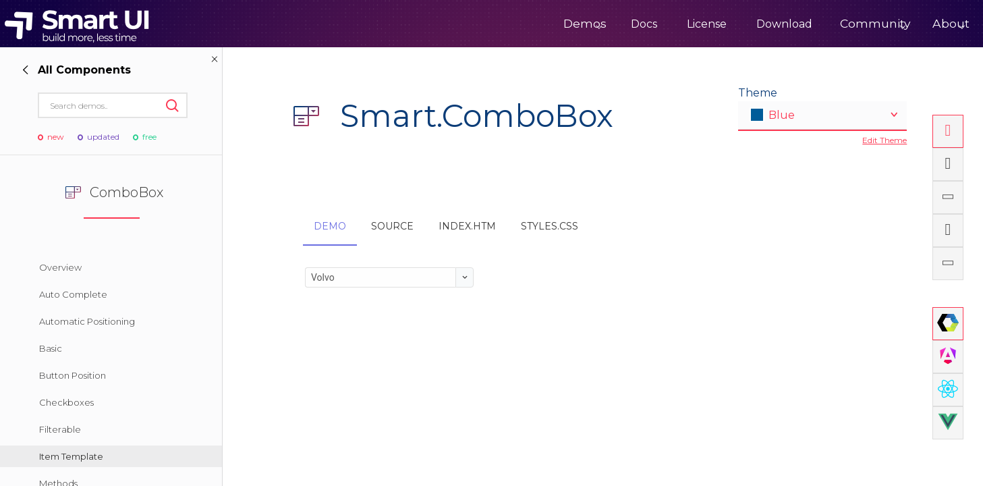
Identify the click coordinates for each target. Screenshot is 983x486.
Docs (603, 24)
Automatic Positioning (87, 321)
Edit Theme (884, 140)
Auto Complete (73, 294)
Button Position (72, 375)
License (666, 24)
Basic (50, 348)
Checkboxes (66, 402)
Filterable (60, 429)
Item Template (71, 456)
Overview (60, 267)
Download (744, 24)
